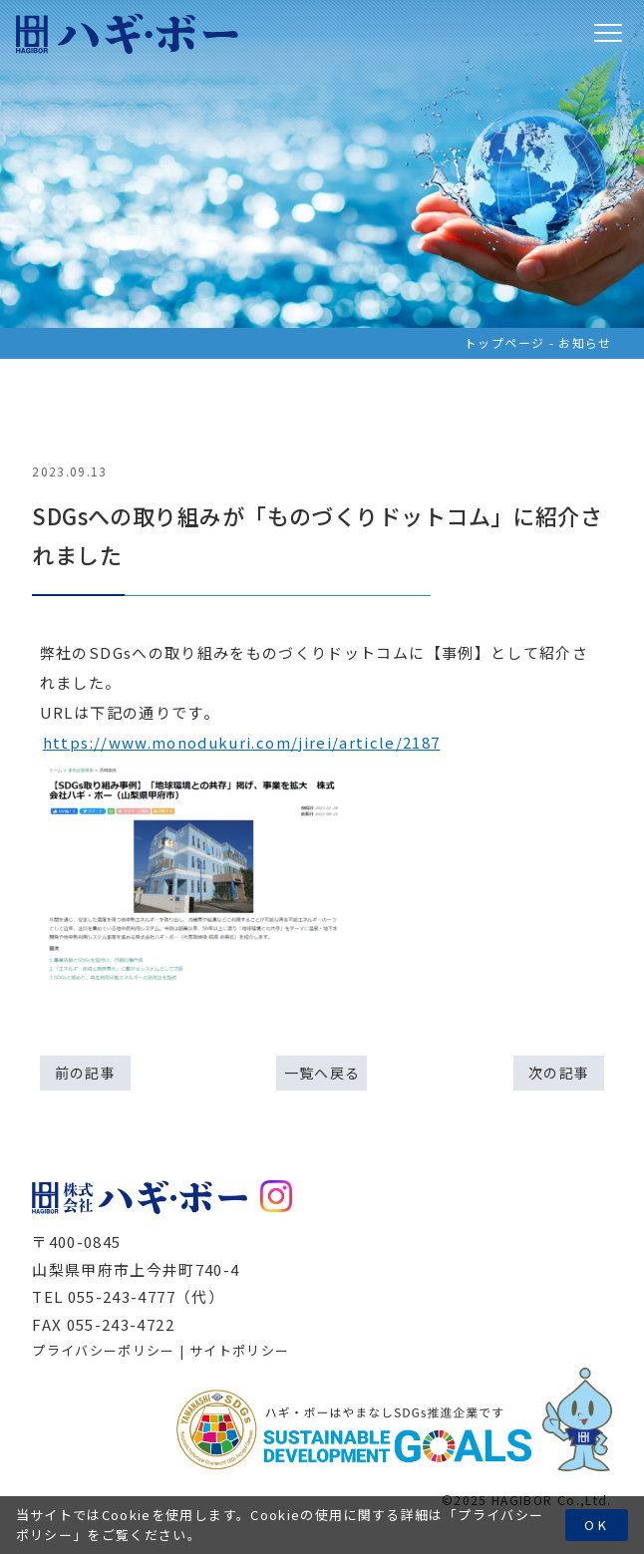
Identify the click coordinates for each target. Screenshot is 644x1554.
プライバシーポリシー (103, 1350)
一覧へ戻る (322, 1073)
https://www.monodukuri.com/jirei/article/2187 (242, 742)
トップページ (504, 342)
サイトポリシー (239, 1350)
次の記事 (558, 1073)
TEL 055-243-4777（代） (128, 1296)
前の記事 (85, 1073)
